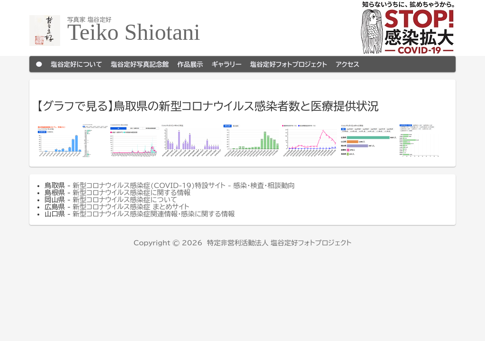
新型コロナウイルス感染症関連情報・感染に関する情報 (154, 213)
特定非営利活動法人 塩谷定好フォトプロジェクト (279, 242)
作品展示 (190, 64)
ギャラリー (227, 64)
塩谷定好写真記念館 (140, 64)
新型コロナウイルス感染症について (125, 199)
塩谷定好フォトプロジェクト (288, 64)
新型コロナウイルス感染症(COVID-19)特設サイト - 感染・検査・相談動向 (184, 185)
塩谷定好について (76, 64)
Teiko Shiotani (133, 32)
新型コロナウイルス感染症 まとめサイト (131, 206)
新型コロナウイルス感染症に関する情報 (132, 192)
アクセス (347, 64)
